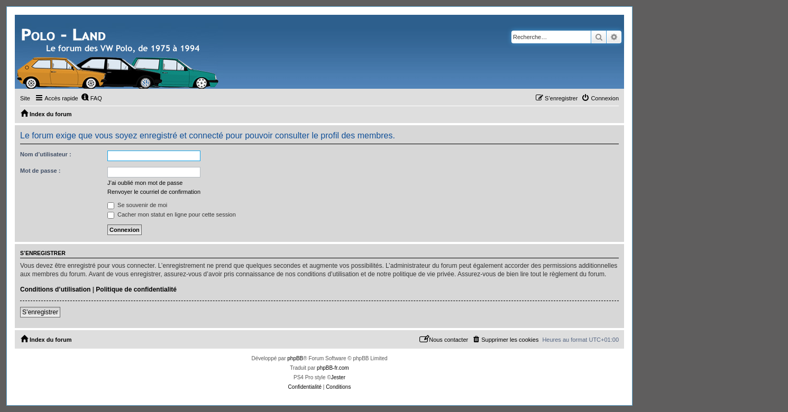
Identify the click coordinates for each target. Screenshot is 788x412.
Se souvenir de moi (137, 205)
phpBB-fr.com (333, 368)
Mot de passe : (40, 170)
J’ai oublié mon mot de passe (144, 183)
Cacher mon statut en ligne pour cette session (171, 214)
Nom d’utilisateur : (45, 154)
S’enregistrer (40, 312)
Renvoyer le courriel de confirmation (153, 192)
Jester (338, 377)
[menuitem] (91, 98)
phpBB (295, 358)
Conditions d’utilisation (55, 289)
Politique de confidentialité (136, 289)
